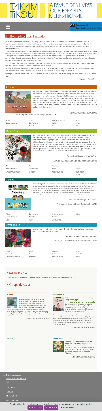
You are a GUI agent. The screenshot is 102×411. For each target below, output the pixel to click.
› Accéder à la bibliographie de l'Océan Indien (81, 236)
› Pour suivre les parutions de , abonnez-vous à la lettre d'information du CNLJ (42, 278)
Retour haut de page (13, 375)
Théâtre (78, 126)
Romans (78, 123)
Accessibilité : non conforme (16, 378)
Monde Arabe (13, 131)
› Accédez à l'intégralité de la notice (37, 318)
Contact (10, 392)
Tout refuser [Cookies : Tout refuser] (51, 407)
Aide (8, 383)
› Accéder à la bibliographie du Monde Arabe (81, 156)
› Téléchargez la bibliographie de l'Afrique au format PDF (36, 115)
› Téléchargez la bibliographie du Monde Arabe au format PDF (75, 160)
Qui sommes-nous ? (13, 400)
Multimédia (32, 256)
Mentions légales (12, 396)
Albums (8, 120)
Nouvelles (32, 126)
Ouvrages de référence (59, 120)
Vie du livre (44, 107)
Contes (31, 120)
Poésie (54, 123)
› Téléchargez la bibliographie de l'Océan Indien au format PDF (75, 240)
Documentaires (33, 123)
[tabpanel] (51, 107)
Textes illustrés (80, 171)
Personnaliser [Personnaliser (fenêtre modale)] (67, 407)
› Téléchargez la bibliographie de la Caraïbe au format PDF (76, 204)
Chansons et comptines (13, 126)
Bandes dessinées (11, 123)
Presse (78, 120)
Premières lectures (57, 126)
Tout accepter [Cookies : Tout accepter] (35, 407)
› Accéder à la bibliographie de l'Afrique (83, 112)
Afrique (10, 87)
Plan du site (11, 387)
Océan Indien (13, 224)
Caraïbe (10, 179)
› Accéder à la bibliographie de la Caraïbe (82, 200)
